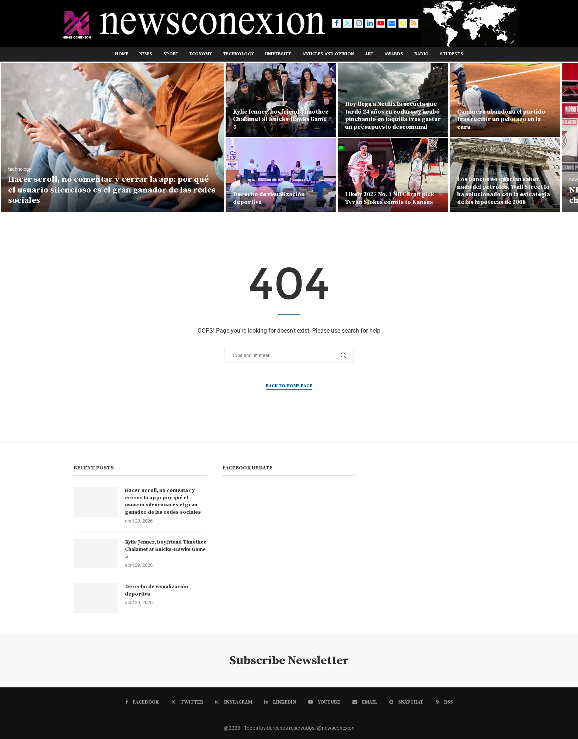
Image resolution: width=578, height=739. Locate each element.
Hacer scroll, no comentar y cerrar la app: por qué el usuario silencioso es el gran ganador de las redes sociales (112, 189)
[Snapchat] (402, 23)
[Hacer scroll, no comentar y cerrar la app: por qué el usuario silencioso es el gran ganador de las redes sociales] (112, 137)
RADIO (421, 54)
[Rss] (414, 23)
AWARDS (393, 54)
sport (170, 54)
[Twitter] (347, 23)
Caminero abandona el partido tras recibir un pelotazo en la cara (501, 119)
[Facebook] (336, 23)
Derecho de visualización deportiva (156, 590)
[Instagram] (358, 23)
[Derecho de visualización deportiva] (281, 175)
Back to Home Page (289, 386)
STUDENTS (451, 54)
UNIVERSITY (278, 54)
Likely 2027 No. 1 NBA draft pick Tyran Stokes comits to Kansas (389, 198)
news (145, 54)
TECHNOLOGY (238, 54)
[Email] (391, 23)
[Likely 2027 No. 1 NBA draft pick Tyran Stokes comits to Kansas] (393, 175)
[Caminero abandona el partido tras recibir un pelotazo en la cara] (505, 100)
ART (369, 54)
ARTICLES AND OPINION (328, 54)
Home (121, 54)
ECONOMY (200, 54)
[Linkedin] (369, 23)
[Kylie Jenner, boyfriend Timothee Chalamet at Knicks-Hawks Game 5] (281, 100)
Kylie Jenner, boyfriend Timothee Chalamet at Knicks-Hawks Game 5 (280, 119)
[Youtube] (380, 23)
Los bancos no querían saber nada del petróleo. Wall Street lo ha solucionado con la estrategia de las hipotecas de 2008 (503, 191)
